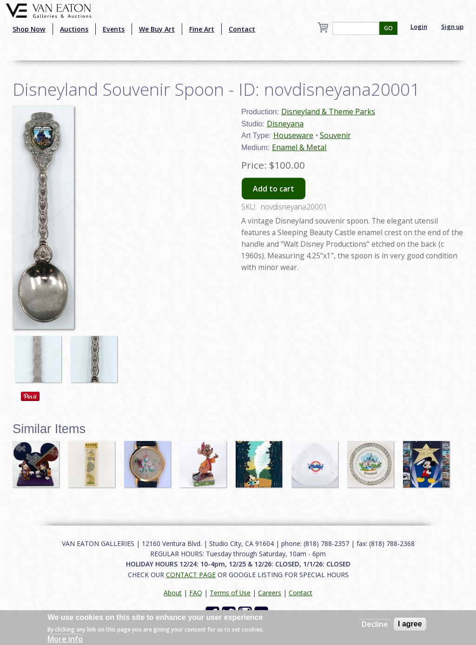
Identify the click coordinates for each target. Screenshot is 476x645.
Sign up (452, 26)
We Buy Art (157, 29)
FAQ (195, 592)
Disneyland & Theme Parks (328, 111)
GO (388, 28)
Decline (375, 624)
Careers (269, 592)
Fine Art (201, 29)
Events (114, 29)
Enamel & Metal (299, 147)
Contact (242, 29)
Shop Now (29, 29)
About (173, 592)
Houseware (293, 135)
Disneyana (285, 123)
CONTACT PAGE (191, 574)
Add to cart (273, 189)
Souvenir (335, 135)
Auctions (74, 29)
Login (418, 26)
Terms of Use (230, 592)
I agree (410, 624)
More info (65, 639)
